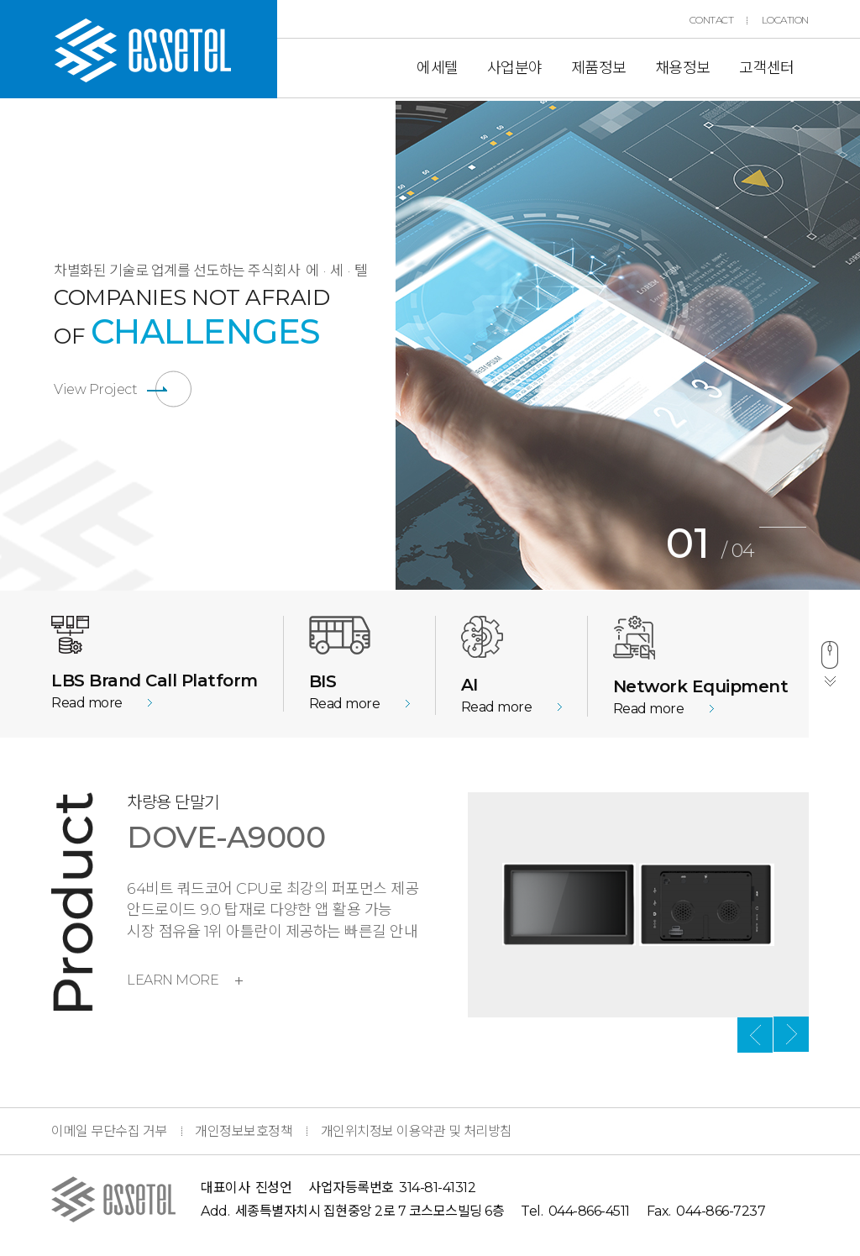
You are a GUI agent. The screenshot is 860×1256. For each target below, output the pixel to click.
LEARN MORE (185, 980)
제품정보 (599, 68)
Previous (383, 345)
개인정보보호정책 (243, 1131)
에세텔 (438, 68)
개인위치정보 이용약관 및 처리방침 (416, 1131)
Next (791, 1035)
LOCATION (785, 20)
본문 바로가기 (0, 0)
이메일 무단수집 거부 (109, 1131)
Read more (87, 703)
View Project (95, 389)
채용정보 (683, 68)
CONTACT (712, 20)
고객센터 (766, 68)
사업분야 (515, 68)
